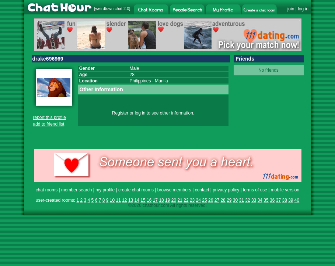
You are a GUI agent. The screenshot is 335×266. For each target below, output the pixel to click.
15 (142, 200)
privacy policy (226, 189)
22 (186, 200)
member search (76, 189)
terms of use (255, 189)
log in (303, 8)
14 (137, 200)
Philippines (140, 80)
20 (173, 200)
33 (253, 200)
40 (296, 200)
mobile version (285, 189)
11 (118, 200)
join (290, 8)
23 (192, 200)
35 (266, 200)
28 (222, 200)
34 (260, 200)
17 (155, 200)
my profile (105, 189)
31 (241, 200)
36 (272, 200)
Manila (161, 80)
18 (161, 200)
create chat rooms (136, 189)
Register (120, 113)
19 (167, 200)
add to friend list (48, 124)
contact (202, 189)
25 (204, 200)
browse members (174, 189)
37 (278, 200)
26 (210, 200)
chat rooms (46, 189)
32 (247, 200)
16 (149, 200)
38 (284, 200)
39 (290, 200)
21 (180, 200)
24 (198, 200)
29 (229, 200)
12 (124, 200)
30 (235, 200)
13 (130, 200)
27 (216, 200)
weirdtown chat (108, 8)
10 (112, 200)
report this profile (49, 117)
